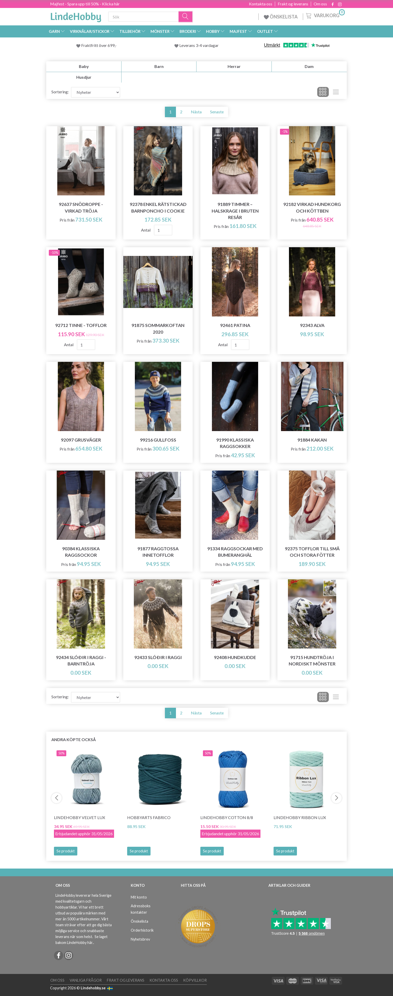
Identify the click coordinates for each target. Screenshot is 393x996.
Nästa (196, 111)
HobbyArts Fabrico (149, 817)
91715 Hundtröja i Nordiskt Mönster (312, 660)
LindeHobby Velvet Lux (79, 817)
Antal (146, 229)
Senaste (217, 111)
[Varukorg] (325, 15)
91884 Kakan (312, 440)
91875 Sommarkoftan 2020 (158, 328)
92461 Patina (235, 325)
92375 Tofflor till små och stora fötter (312, 552)
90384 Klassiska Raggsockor (81, 552)
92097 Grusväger (81, 440)
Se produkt (66, 851)
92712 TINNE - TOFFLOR (81, 325)
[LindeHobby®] (76, 15)
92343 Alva (312, 325)
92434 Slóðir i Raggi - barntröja (81, 660)
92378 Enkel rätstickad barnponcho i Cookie (158, 207)
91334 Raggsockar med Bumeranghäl (235, 552)
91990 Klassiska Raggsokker (235, 443)
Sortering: (60, 91)
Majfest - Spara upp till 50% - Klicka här (85, 3)
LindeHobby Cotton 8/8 (226, 817)
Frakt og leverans (293, 4)
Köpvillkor (195, 980)
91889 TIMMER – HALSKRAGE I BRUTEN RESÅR (235, 211)
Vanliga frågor (86, 980)
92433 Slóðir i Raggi (158, 657)
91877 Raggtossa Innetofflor (158, 552)
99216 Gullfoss (158, 440)
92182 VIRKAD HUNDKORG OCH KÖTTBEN (312, 207)
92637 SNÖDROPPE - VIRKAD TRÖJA (81, 207)
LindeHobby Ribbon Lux (300, 817)
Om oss (320, 4)
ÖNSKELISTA (281, 16)
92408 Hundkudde (235, 657)
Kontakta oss (260, 4)
